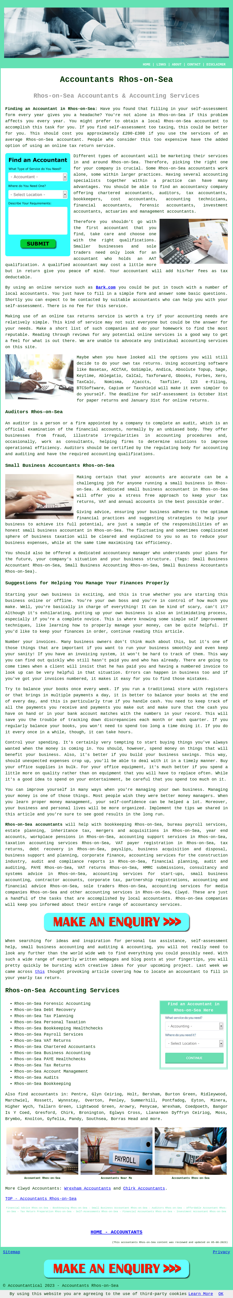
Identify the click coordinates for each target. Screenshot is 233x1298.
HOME (147, 64)
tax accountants (205, 193)
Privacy (221, 1252)
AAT (152, 258)
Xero (220, 375)
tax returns (146, 363)
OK (220, 1294)
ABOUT (177, 64)
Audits (51, 1077)
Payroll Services (63, 1034)
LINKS (161, 64)
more (155, 1119)
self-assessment (209, 109)
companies (116, 328)
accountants (201, 168)
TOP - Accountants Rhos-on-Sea (40, 1198)
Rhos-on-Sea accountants (34, 824)
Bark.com (105, 287)
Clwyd (24, 1188)
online (59, 146)
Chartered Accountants (70, 1047)
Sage (220, 369)
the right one (210, 162)
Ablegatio (110, 375)
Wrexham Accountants (87, 1188)
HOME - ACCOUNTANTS (116, 1232)
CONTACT (194, 64)
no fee (76, 306)
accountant (207, 121)
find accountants (38, 1094)
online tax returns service (82, 316)
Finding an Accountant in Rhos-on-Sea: (51, 109)
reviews (81, 334)
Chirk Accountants (144, 1188)
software (218, 363)
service (93, 322)
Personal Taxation (65, 1022)
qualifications (136, 240)
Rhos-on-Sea (172, 115)
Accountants (45, 1188)
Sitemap (11, 1252)
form (141, 293)
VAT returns (92, 867)
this (40, 971)
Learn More (200, 1294)
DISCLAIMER (215, 64)
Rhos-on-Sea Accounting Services (62, 990)
